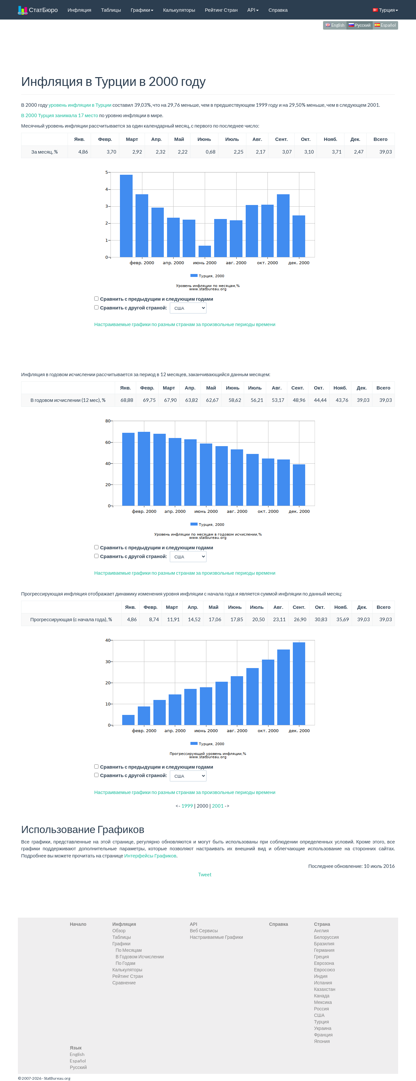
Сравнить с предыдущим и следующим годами (156, 299)
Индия (320, 976)
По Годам (126, 963)
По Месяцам (129, 950)
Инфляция (79, 10)
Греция (321, 956)
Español (385, 25)
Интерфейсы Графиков (150, 855)
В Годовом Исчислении (140, 956)
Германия (324, 950)
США (319, 1015)
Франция (323, 1034)
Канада (321, 995)
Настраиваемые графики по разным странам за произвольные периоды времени (184, 324)
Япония (322, 1041)
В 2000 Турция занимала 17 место (59, 115)
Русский (359, 25)
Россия (321, 1008)
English (334, 25)
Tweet (205, 874)
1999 (187, 806)
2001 (218, 806)
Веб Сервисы (204, 930)
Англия (321, 930)
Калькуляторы (179, 10)
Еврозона (324, 963)
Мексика (323, 1002)
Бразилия (324, 943)
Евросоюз (324, 969)
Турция (385, 10)
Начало (78, 924)
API (253, 10)
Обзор (118, 930)
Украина (322, 1028)
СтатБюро (38, 10)
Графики (142, 10)
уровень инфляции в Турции (79, 105)
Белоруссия (326, 937)
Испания (323, 982)
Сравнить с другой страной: (133, 307)
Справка (278, 10)
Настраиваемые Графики (216, 937)
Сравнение (124, 982)
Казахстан (324, 989)
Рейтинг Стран (221, 10)
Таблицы (111, 10)
